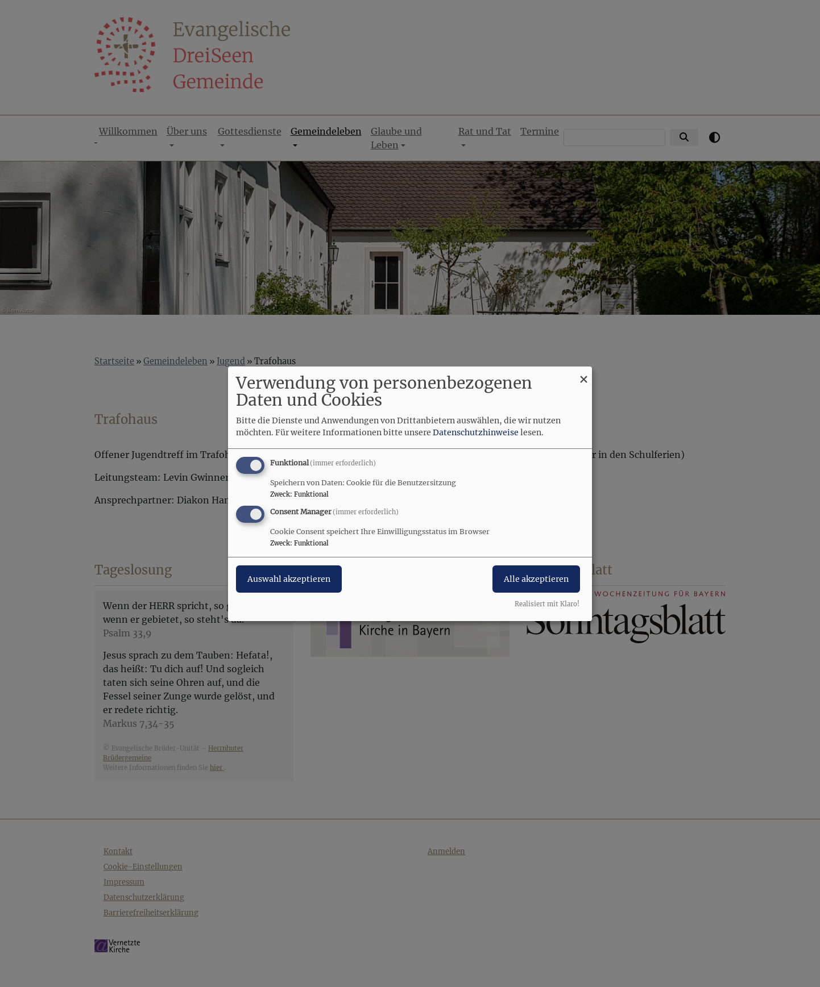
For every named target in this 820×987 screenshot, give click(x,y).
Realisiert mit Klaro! (547, 604)
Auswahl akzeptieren (288, 579)
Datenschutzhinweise (476, 432)
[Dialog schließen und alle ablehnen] (583, 373)
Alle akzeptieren (536, 579)
